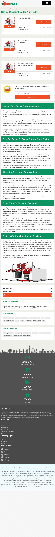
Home (2, 9)
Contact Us (4, 427)
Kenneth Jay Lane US (8, 318)
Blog (2, 425)
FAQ (2, 433)
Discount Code (27, 288)
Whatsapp (5, 460)
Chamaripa (28, 320)
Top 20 (3, 439)
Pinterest (5, 454)
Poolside (18, 318)
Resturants (4, 441)
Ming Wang (25, 318)
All (27, 295)
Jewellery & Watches (19, 9)
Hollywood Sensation (8, 320)
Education (35, 333)
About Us (4, 423)
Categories (9, 9)
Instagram (5, 457)
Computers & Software (44, 333)
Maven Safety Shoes (34, 318)
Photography (18, 333)
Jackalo (47, 318)
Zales (43, 320)
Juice (42, 318)
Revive (28, 9)
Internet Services (18, 335)
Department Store (7, 335)
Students (3, 443)
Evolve (17, 320)
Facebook (5, 449)
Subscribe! (32, 97)
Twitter (4, 452)
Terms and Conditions (7, 431)
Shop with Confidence (25, 18)
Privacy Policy (5, 429)
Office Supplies (27, 335)
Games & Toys (27, 333)
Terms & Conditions (47, 27)
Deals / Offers (27, 292)
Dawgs (22, 320)
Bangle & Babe (37, 320)
